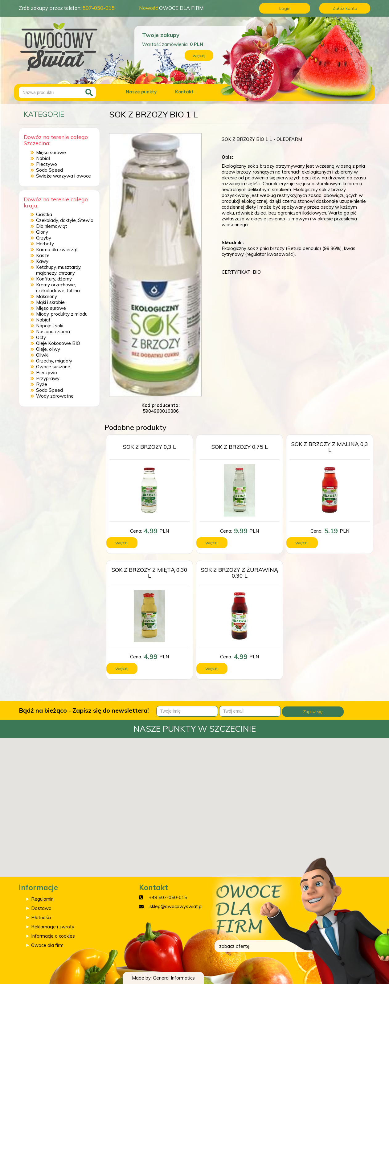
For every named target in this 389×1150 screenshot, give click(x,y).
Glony (42, 232)
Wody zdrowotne (55, 396)
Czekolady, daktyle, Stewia (64, 220)
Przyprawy (47, 378)
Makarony (46, 296)
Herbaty (45, 244)
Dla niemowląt (51, 226)
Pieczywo (46, 164)
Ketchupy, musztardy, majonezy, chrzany (58, 270)
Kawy (42, 261)
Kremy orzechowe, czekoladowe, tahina (58, 287)
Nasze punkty (141, 92)
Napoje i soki (49, 326)
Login (284, 8)
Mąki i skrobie (50, 302)
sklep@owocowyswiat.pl (176, 906)
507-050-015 (99, 8)
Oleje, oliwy (48, 349)
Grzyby (43, 238)
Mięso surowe (51, 152)
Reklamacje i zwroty (52, 927)
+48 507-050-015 (168, 897)
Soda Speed (49, 170)
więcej (199, 55)
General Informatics (174, 978)
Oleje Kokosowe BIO (58, 343)
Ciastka (44, 214)
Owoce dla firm (47, 945)
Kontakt (184, 92)
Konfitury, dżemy (54, 279)
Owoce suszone (53, 367)
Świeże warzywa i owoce (63, 176)
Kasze (43, 255)
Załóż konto (345, 8)
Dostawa (41, 908)
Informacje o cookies (53, 936)
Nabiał (43, 158)
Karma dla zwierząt (57, 249)
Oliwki (42, 355)
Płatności (41, 917)
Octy (41, 337)
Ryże (41, 384)
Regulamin (42, 899)
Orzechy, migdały (54, 361)
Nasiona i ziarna (53, 331)
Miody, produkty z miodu (62, 314)
